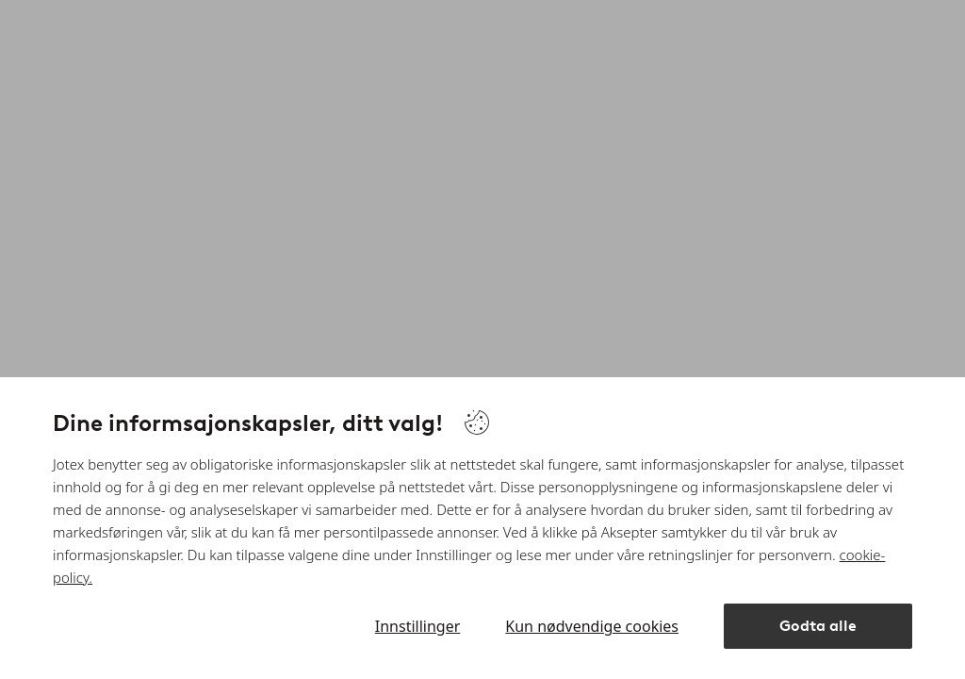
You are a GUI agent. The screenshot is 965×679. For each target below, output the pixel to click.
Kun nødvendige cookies (592, 626)
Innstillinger (418, 626)
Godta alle (818, 626)
